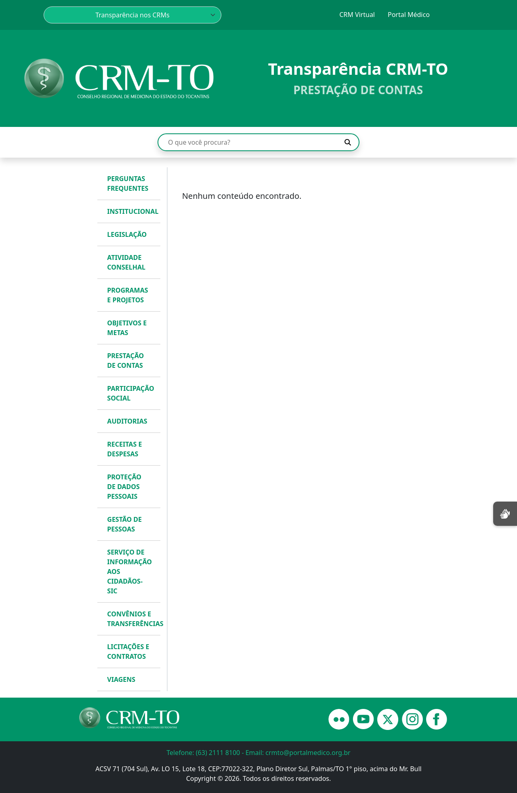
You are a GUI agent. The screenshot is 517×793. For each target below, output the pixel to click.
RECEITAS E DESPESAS (124, 449)
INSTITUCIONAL (132, 211)
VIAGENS (121, 679)
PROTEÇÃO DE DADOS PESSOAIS (124, 486)
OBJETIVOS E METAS (127, 327)
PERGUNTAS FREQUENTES (127, 183)
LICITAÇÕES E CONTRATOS (128, 651)
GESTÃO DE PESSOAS (124, 524)
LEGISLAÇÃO (127, 234)
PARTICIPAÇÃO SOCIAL (130, 393)
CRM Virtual (357, 14)
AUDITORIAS (127, 421)
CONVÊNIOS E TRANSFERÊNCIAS (132, 619)
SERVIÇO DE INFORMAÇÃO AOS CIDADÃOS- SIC (129, 571)
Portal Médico (409, 14)
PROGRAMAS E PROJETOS (127, 295)
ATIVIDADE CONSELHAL (126, 262)
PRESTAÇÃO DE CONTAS (125, 360)
